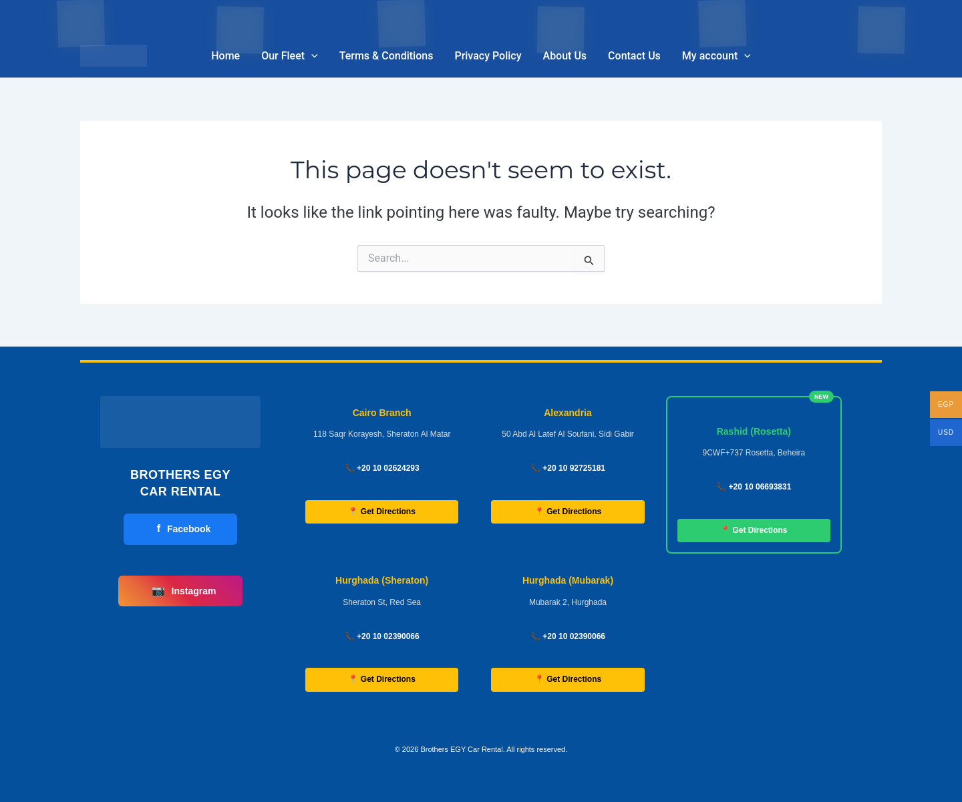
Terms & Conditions (386, 55)
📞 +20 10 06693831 (753, 486)
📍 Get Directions (381, 511)
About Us (565, 55)
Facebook (184, 529)
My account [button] (716, 56)
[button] (311, 56)
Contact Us (634, 55)
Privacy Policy (487, 55)
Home (225, 55)
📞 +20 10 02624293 (382, 468)
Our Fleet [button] (289, 56)
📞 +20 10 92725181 (567, 468)
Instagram (184, 591)
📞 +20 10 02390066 (382, 636)
